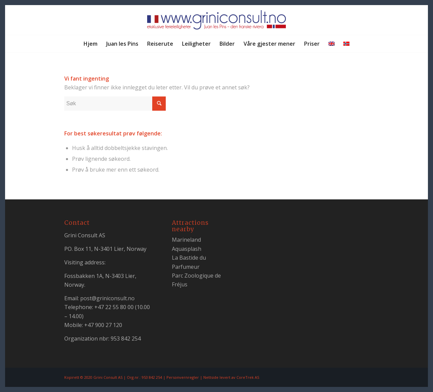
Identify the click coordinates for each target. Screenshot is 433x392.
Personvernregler (182, 377)
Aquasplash (186, 249)
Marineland (186, 239)
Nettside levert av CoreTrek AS (231, 377)
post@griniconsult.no (107, 298)
